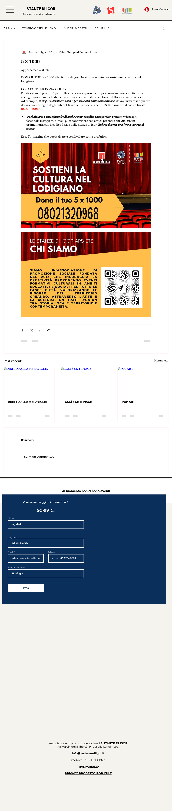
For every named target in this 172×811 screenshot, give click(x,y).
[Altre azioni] (149, 52)
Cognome (12, 537)
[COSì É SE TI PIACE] (86, 381)
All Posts (9, 28)
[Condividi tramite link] (48, 330)
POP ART (128, 402)
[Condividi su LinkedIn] (40, 330)
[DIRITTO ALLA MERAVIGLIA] (29, 381)
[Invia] (26, 588)
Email (10, 552)
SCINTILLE (102, 28)
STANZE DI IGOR (41, 9)
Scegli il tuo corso (16, 567)
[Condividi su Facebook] (22, 330)
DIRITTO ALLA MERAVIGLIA (27, 402)
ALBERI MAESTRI (76, 28)
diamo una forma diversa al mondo (39, 14)
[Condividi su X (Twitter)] (31, 330)
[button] (10, 10)
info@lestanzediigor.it (88, 753)
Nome (11, 518)
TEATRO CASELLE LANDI (39, 28)
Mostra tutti (161, 360)
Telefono (52, 552)
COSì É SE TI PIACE (78, 402)
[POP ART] (143, 381)
